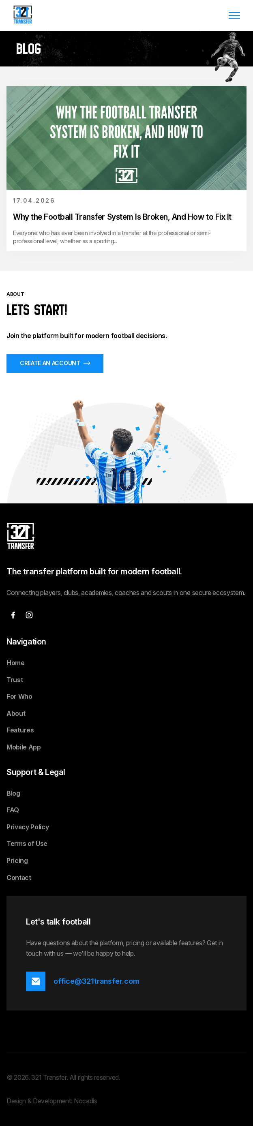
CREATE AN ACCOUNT (55, 363)
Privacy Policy (27, 827)
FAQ (12, 810)
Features (20, 730)
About (15, 713)
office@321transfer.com (96, 981)
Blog (13, 793)
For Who (19, 696)
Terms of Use (26, 843)
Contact (18, 877)
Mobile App (23, 747)
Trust (14, 680)
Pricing (17, 860)
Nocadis (85, 1101)
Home (15, 663)
